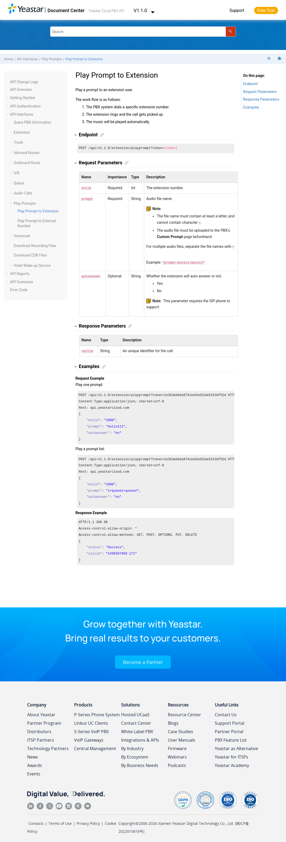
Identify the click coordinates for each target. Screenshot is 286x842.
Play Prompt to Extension (84, 59)
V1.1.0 (144, 10)
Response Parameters (261, 99)
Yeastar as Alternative (236, 746)
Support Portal (229, 721)
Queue (19, 183)
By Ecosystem (134, 755)
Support (237, 10)
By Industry (132, 746)
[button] (8, 82)
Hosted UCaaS (135, 712)
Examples (251, 107)
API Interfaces (27, 59)
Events (33, 772)
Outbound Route (27, 163)
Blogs (173, 721)
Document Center (66, 10)
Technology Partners (48, 746)
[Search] (231, 31)
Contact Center (136, 721)
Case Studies (180, 729)
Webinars (177, 755)
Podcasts (177, 763)
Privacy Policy (88, 821)
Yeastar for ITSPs (231, 755)
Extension (22, 132)
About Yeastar (41, 712)
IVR (16, 173)
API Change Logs (24, 82)
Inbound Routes (27, 153)
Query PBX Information (32, 122)
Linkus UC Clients (91, 721)
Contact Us (226, 712)
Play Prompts (52, 59)
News (32, 755)
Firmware (177, 746)
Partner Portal (229, 729)
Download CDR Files (30, 255)
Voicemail (22, 236)
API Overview (21, 89)
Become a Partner (143, 660)
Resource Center (184, 712)
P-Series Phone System (97, 712)
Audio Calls (23, 193)
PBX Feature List (231, 738)
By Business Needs (139, 763)
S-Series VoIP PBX (91, 729)
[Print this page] (280, 58)
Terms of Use (60, 821)
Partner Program (44, 721)
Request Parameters (260, 92)
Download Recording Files (35, 246)
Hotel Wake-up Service (32, 265)
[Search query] (143, 31)
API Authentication (25, 106)
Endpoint (250, 84)
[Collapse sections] (269, 58)
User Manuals (181, 738)
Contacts (36, 821)
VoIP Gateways (88, 738)
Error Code (18, 290)
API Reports (20, 274)
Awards (34, 763)
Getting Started (22, 98)
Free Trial (266, 10)
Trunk (18, 142)
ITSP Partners (40, 738)
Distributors (39, 729)
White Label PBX (137, 729)
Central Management (95, 746)
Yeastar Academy (232, 763)
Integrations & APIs (140, 738)
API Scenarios (21, 282)
